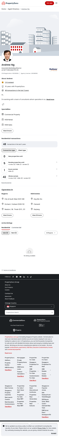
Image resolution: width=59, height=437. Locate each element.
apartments (22, 347)
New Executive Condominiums (9, 403)
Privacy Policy (42, 428)
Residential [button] (6, 227)
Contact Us (9, 293)
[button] (50, 99)
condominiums (14, 347)
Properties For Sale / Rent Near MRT (20, 389)
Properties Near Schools (34, 403)
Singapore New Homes (9, 387)
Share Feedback (9, 299)
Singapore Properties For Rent (46, 364)
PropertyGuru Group (12, 282)
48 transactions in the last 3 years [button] (17, 90)
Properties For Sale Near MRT (22, 397)
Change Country (10, 303)
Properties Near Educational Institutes (34, 389)
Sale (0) (5, 233)
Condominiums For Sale (34, 377)
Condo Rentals (46, 375)
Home (4, 9)
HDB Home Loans (20, 368)
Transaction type (9, 150)
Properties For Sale (33, 359)
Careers (7, 290)
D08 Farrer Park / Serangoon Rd (46, 412)
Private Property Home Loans (22, 362)
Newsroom (8, 296)
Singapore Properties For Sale (34, 364)
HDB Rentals (46, 370)
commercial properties (14, 349)
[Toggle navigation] (56, 3)
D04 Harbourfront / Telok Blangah (46, 395)
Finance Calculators (22, 373)
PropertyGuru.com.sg (11, 337)
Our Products (9, 287)
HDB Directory (9, 367)
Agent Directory (13, 9)
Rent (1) (14, 233)
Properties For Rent (45, 359)
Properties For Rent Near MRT (22, 403)
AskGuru (7, 360)
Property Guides (7, 364)
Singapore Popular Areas (45, 388)
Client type (22, 150)
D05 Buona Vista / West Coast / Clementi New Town (46, 404)
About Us (7, 285)
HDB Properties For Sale (34, 371)
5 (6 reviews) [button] (9, 82)
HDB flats (29, 347)
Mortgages (21, 358)
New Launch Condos (8, 398)
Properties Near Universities (34, 397)
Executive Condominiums (40, 347)
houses (50, 347)
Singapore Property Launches (8, 393)
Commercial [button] (16, 227)
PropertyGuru (9, 358)
